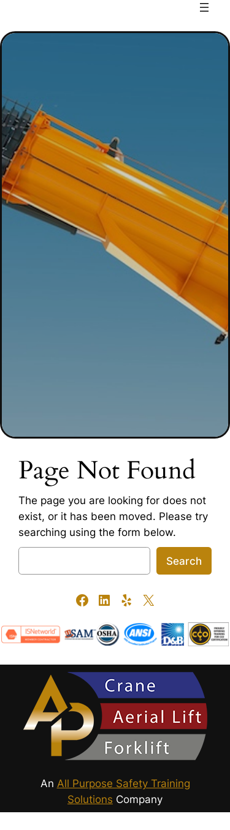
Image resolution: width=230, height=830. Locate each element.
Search (184, 561)
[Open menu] (204, 7)
